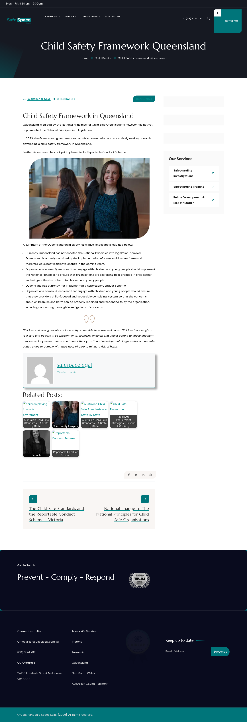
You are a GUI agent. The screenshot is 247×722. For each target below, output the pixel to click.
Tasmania (78, 652)
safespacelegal (39, 99)
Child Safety (66, 99)
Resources (90, 16)
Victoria (77, 642)
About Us (51, 16)
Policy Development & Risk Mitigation (189, 200)
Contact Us (113, 16)
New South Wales (83, 673)
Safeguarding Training (188, 187)
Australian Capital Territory (90, 684)
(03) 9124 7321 (193, 18)
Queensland (80, 663)
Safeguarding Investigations (183, 173)
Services (70, 16)
